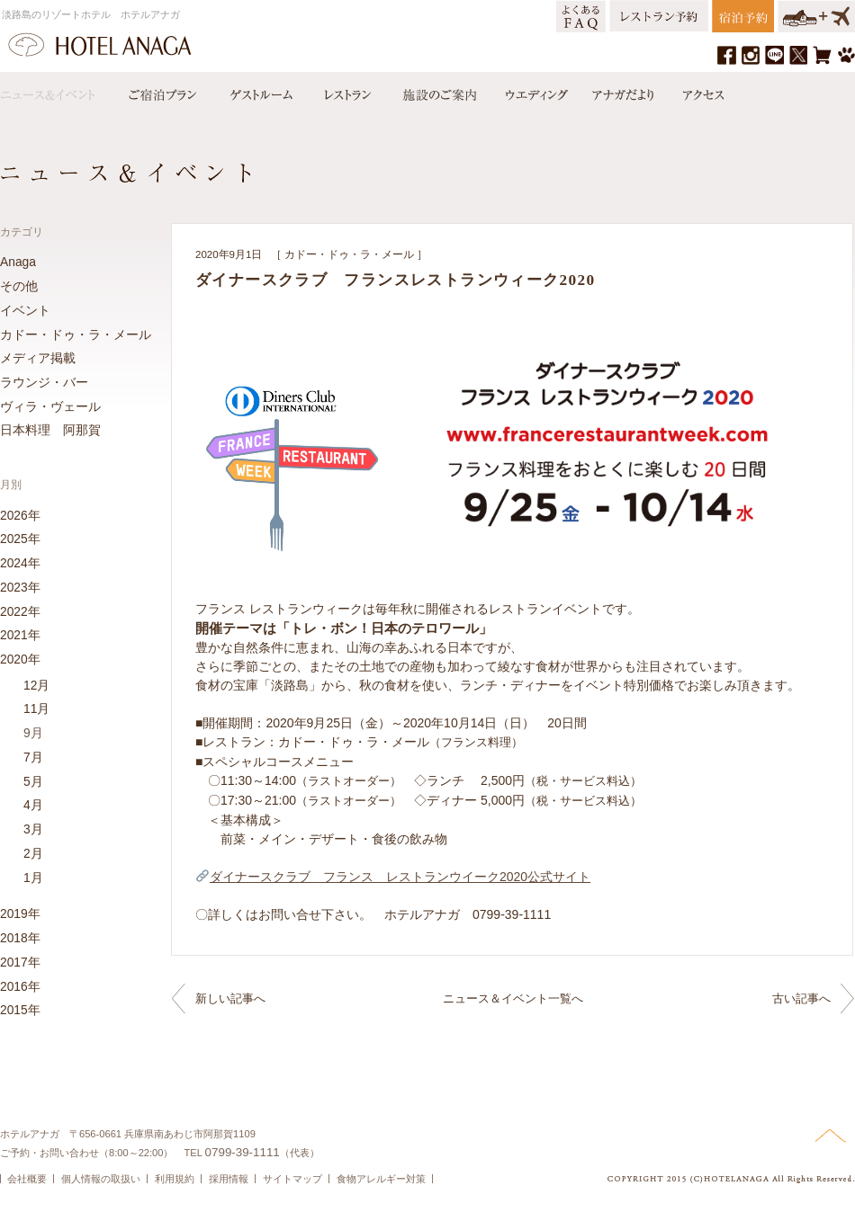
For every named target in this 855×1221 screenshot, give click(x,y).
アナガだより (624, 91)
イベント (25, 310)
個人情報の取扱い (100, 1178)
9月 (33, 733)
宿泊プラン (162, 91)
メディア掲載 (38, 358)
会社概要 (27, 1178)
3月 (33, 829)
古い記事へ (801, 998)
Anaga (18, 261)
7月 (33, 757)
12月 (36, 685)
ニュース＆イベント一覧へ (513, 998)
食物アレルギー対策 (381, 1178)
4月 (33, 805)
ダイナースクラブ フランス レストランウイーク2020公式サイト (393, 876)
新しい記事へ (230, 998)
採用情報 (228, 1178)
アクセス (699, 91)
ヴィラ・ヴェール (50, 406)
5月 (33, 781)
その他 (19, 286)
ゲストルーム (259, 91)
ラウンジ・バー (44, 382)
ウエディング (534, 91)
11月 (36, 708)
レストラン (346, 91)
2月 (33, 853)
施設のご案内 (438, 91)
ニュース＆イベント (56, 91)
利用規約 (174, 1178)
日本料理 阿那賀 (50, 430)
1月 (33, 877)
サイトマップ (292, 1178)
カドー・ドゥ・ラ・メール (349, 254)
